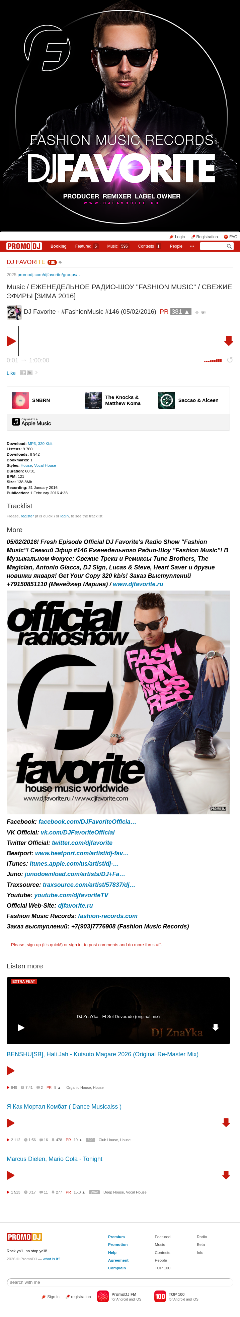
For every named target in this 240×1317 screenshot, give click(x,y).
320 (90, 1140)
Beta (201, 1244)
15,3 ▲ (79, 1192)
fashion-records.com (108, 916)
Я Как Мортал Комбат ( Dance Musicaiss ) (64, 1106)
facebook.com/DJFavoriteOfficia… (87, 821)
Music (118, 246)
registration (81, 1297)
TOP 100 (162, 1268)
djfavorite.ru (75, 905)
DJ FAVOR (26, 262)
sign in (75, 944)
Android (122, 1299)
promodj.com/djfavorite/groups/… (50, 274)
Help (112, 1252)
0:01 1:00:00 (28, 360)
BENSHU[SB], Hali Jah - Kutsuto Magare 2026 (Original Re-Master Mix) (102, 1054)
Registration (207, 237)
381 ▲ (181, 311)
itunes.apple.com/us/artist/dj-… (74, 863)
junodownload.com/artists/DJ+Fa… (75, 874)
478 (59, 1140)
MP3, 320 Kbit (40, 443)
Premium (116, 1236)
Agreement (118, 1260)
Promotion (118, 1244)
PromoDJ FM (123, 1294)
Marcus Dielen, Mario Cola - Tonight (54, 1159)
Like (11, 373)
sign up (34, 944)
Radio (202, 1236)
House (26, 465)
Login (180, 237)
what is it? (51, 1259)
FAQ (233, 237)
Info (200, 1252)
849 (14, 1087)
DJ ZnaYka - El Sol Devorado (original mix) (118, 1016)
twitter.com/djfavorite (82, 843)
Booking (59, 246)
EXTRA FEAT (23, 981)
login (64, 516)
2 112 (15, 1140)
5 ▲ (57, 1087)
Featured (87, 246)
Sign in (53, 1297)
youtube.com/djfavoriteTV (71, 895)
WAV (94, 1192)
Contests (162, 1252)
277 (59, 1192)
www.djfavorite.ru (138, 584)
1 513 (15, 1192)
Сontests (149, 246)
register (27, 516)
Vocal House (45, 465)
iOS (138, 1299)
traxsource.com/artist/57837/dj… (89, 884)
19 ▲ (78, 1140)
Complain (117, 1268)
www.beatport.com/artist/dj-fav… (82, 853)
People (176, 246)
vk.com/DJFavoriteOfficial (78, 832)
